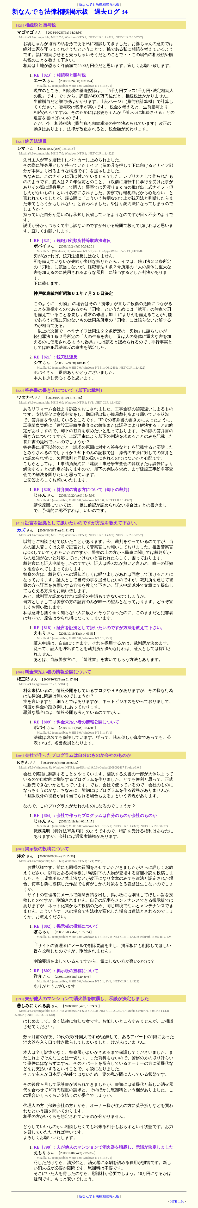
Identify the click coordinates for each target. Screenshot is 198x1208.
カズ (21, 530)
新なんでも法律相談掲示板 (99, 5)
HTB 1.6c (177, 1201)
